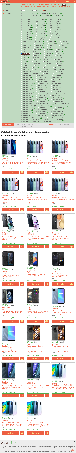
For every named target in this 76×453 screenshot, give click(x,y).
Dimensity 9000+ (56, 36)
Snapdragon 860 (26, 113)
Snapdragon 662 (41, 87)
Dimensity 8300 (55, 34)
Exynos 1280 (38, 42)
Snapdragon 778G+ (42, 101)
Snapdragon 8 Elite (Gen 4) (61, 103)
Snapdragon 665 (56, 87)
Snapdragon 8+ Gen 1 (61, 107)
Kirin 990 (37, 65)
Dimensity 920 (25, 38)
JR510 (46, 59)
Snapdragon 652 (55, 85)
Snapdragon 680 (56, 89)
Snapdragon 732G (57, 97)
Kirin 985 (59, 63)
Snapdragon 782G (26, 103)
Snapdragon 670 (26, 89)
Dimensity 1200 (25, 22)
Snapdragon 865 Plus (57, 113)
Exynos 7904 (52, 44)
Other (31, 7)
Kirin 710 (24, 61)
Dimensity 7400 (26, 30)
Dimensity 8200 (40, 34)
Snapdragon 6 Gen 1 (57, 81)
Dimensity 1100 (54, 20)
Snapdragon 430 (41, 77)
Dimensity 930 (25, 40)
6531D (23, 14)
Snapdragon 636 (41, 85)
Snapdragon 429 (26, 77)
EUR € (42, 10)
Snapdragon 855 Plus (57, 111)
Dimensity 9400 (54, 40)
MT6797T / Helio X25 (45, 71)
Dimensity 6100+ (26, 24)
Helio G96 (24, 55)
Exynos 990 (50, 47)
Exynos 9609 (25, 46)
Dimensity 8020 (26, 32)
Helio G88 (36, 53)
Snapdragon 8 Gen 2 (27, 107)
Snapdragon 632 (26, 85)
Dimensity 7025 (40, 26)
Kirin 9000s (25, 63)
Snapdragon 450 (41, 79)
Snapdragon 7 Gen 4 (44, 93)
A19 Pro (32, 18)
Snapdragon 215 (26, 75)
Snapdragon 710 (26, 95)
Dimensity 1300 (40, 22)
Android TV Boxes (25, 7)
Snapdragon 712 (40, 95)
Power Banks (40, 4)
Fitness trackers (32, 4)
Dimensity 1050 (26, 20)
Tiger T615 (24, 121)
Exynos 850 (64, 44)
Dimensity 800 (40, 30)
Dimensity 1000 (44, 18)
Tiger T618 (47, 121)
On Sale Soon (65, 124)
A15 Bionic (36, 16)
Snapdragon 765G (56, 99)
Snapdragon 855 (41, 111)
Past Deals (58, 124)
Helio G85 (24, 53)
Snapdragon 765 (41, 99)
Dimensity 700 (25, 26)
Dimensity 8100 (26, 34)
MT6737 (45, 67)
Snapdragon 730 (26, 97)
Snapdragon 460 (56, 79)
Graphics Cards (67, 7)
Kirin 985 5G (25, 65)
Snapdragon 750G (26, 99)
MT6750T (46, 69)
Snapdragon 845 (26, 111)
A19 (23, 18)
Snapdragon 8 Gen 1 (46, 105)
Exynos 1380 (51, 42)
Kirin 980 (48, 63)
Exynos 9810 (63, 46)
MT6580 (59, 65)
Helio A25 (36, 49)
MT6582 (24, 67)
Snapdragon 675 (41, 89)
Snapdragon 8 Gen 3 (44, 107)
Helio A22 (24, 49)
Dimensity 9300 (39, 40)
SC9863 (45, 73)
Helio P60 (47, 57)
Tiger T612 (60, 119)
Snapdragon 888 (41, 115)
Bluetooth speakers (51, 7)
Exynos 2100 (64, 42)
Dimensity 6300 (41, 24)
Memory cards (24, 4)
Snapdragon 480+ (41, 81)
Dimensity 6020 (54, 22)
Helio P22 (58, 55)
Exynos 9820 (25, 47)
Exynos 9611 (38, 46)
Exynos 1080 (25, 42)
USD (45, 10)
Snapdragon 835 (57, 109)
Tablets (51, 4)
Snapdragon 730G (41, 97)
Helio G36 (36, 51)
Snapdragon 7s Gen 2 (42, 103)
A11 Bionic (34, 14)
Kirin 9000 (46, 61)
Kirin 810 (35, 61)
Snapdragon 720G (55, 95)
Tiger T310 (24, 119)
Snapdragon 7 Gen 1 (57, 91)
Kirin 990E (48, 65)
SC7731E (35, 73)
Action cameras (57, 4)
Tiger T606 (36, 119)
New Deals (51, 124)
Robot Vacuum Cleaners (39, 7)
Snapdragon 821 (43, 109)
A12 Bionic (45, 14)
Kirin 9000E (58, 61)
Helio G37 (47, 51)
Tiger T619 (59, 121)
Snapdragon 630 (57, 83)
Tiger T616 (36, 121)
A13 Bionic (56, 14)
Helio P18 (47, 55)
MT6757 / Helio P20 (59, 69)
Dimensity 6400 (55, 24)
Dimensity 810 (54, 32)
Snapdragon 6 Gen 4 (27, 83)
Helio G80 (58, 51)
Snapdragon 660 (26, 87)
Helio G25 (59, 49)
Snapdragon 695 (41, 91)
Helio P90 (36, 59)
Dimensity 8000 (54, 30)
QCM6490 (24, 73)
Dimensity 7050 (26, 28)
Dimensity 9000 (40, 36)
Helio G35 (24, 51)
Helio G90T (47, 53)
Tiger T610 (48, 119)
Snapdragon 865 (41, 113)
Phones (64, 4)
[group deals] (7, 1)
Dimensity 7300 (54, 28)
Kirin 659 (57, 59)
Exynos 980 (50, 46)
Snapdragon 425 (57, 75)
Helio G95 (59, 53)
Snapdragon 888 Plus (58, 115)
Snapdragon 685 (26, 91)
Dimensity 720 (40, 28)
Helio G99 (36, 55)
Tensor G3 (62, 117)
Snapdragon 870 (26, 115)
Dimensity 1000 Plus (60, 18)
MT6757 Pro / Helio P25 (27, 71)
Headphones (60, 7)
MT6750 (35, 69)
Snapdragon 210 (58, 73)
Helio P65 (59, 57)
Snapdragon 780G (58, 101)
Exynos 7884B (38, 44)
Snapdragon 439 (26, 79)
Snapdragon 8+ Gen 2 (27, 109)
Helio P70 (24, 59)
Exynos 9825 (38, 47)
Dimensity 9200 (40, 38)
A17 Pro (58, 16)
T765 (40, 117)
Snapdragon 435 (55, 77)
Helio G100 (47, 49)
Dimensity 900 (25, 36)
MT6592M (35, 67)
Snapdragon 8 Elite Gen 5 (28, 105)
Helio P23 (24, 57)
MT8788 (59, 71)
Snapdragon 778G (26, 101)
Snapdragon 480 (26, 81)
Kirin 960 (37, 63)
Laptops (46, 4)
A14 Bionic (24, 16)
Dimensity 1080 (40, 20)
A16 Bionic (48, 16)
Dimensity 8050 (40, 32)
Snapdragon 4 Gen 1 (41, 75)
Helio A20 (63, 47)
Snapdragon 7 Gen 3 (27, 93)
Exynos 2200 (25, 44)
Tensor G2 (50, 117)
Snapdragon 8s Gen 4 (27, 117)
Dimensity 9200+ (55, 38)
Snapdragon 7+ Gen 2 (61, 93)
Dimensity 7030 (54, 26)
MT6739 (24, 69)
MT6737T (56, 67)
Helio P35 (36, 57)
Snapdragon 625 (43, 83)
